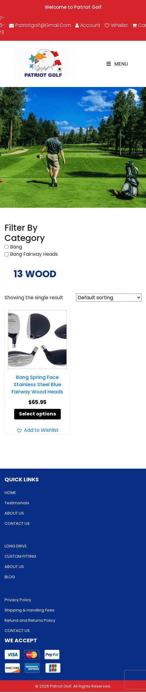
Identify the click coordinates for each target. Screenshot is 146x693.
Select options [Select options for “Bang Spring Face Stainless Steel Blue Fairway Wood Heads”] (37, 413)
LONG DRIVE (16, 546)
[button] (37, 430)
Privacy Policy (18, 600)
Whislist (116, 25)
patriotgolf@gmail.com (40, 25)
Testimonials (17, 503)
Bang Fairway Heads (34, 254)
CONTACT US (17, 523)
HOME (10, 493)
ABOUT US (14, 513)
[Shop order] (108, 298)
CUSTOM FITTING (20, 556)
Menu (117, 63)
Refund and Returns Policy (30, 620)
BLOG (10, 577)
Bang (16, 246)
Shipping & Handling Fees (29, 610)
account (87, 25)
